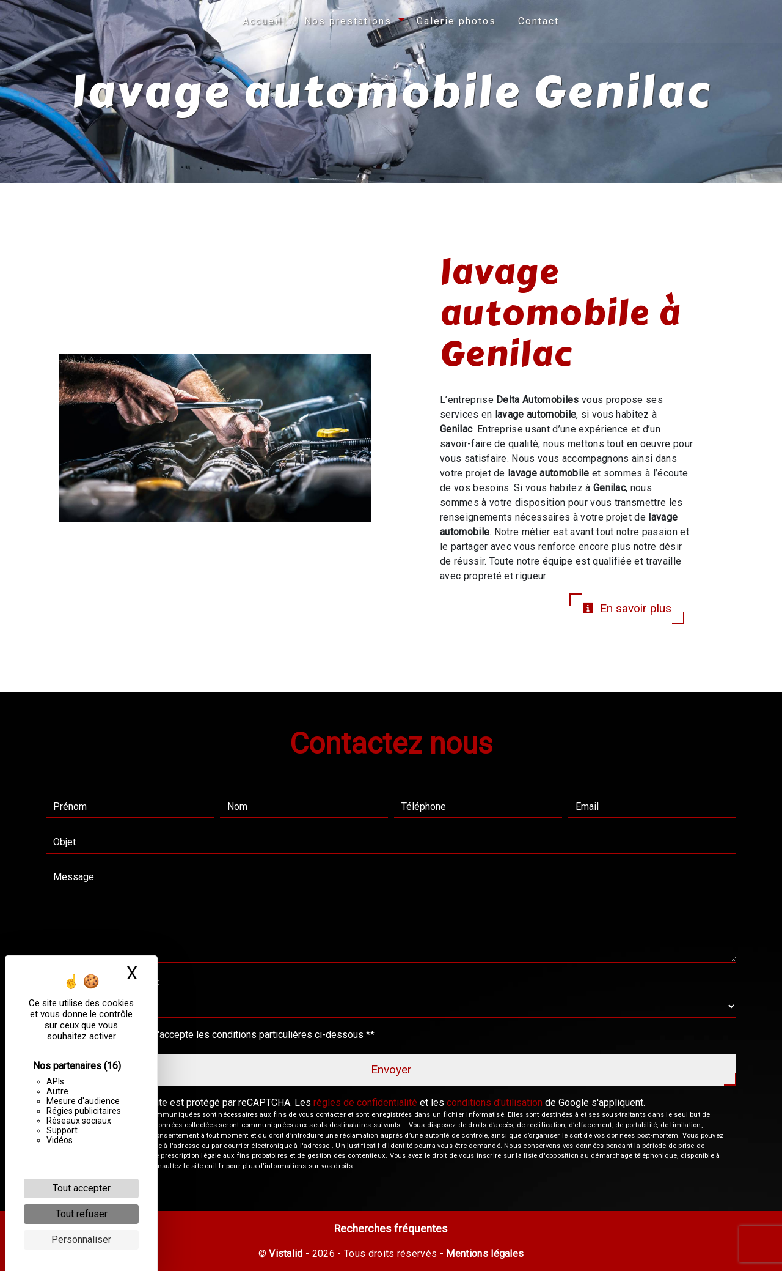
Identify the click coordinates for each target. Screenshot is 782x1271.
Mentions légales (484, 1253)
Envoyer (391, 1069)
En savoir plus (626, 608)
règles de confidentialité (365, 1102)
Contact (538, 21)
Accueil (262, 21)
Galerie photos (456, 21)
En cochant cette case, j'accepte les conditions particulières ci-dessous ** (216, 1034)
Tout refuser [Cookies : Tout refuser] (82, 1214)
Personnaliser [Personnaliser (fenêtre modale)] (81, 1239)
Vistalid (286, 1253)
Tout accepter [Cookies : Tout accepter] (82, 1188)
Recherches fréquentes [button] (391, 1229)
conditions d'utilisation (495, 1102)
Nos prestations (348, 21)
